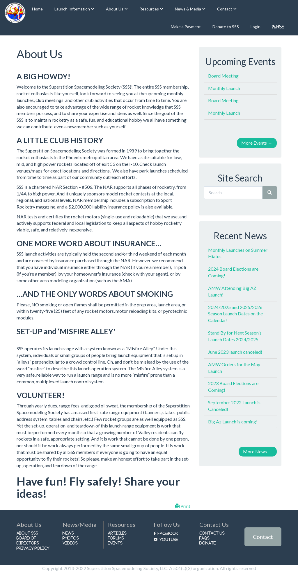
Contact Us (212, 533)
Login (255, 26)
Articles (117, 533)
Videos (70, 543)
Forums (116, 538)
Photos (71, 538)
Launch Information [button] (72, 8)
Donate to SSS (225, 26)
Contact (263, 536)
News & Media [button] (188, 8)
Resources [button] (149, 8)
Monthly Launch (224, 88)
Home (37, 8)
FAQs (204, 538)
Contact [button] (225, 8)
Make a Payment (186, 26)
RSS (280, 26)
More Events (256, 142)
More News (257, 451)
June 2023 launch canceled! (235, 352)
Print (182, 506)
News (68, 533)
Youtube (168, 539)
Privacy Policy (33, 548)
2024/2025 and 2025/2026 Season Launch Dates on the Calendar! (235, 313)
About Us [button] (115, 8)
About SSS (27, 533)
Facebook (168, 533)
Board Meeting (223, 75)
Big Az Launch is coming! (233, 421)
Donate (207, 543)
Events (115, 543)
